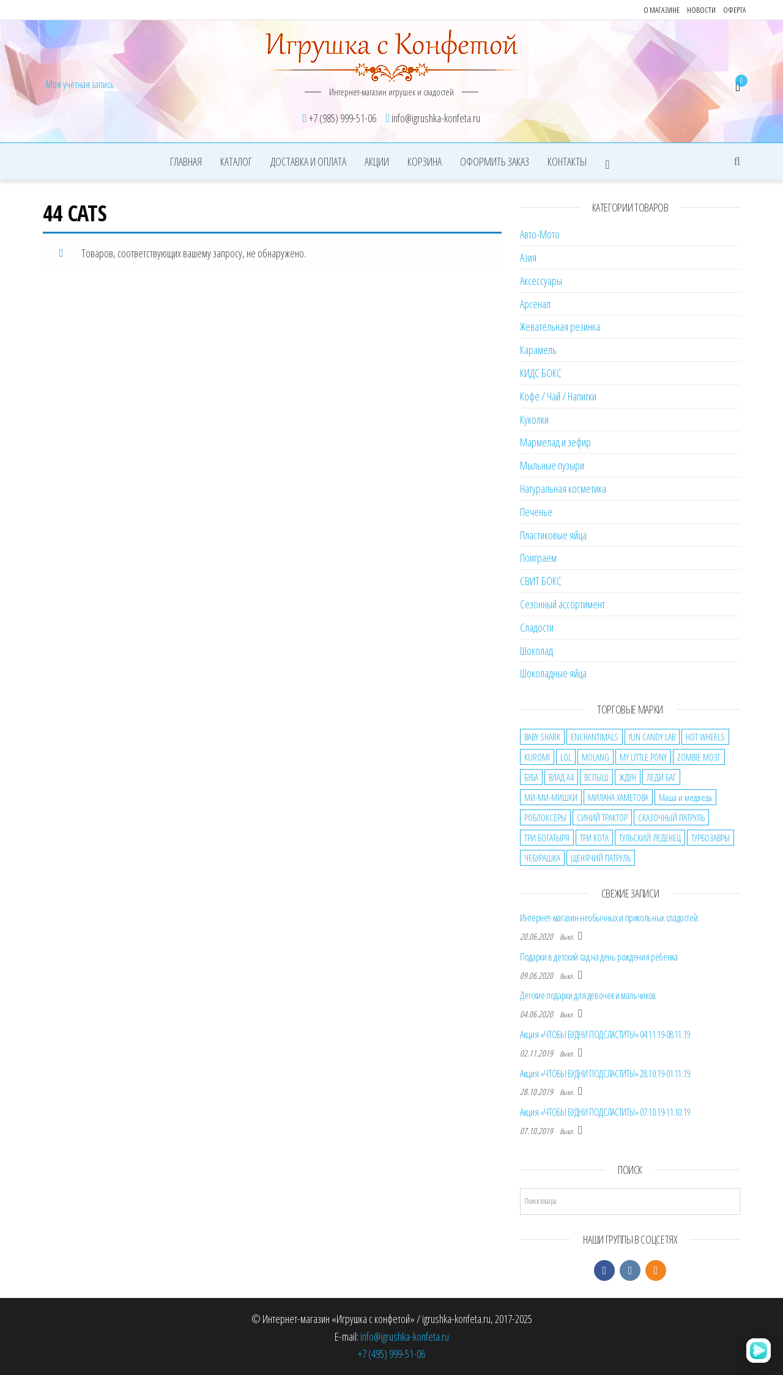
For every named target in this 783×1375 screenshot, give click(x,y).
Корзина (424, 161)
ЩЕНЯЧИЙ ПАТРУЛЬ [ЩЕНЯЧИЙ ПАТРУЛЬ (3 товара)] (601, 858)
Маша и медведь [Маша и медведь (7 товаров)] (685, 797)
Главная (186, 161)
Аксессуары (541, 280)
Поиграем (538, 557)
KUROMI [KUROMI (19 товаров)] (537, 757)
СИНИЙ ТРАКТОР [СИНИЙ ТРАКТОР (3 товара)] (602, 817)
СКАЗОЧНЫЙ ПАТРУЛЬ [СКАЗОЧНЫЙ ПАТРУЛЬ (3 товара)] (671, 817)
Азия (528, 257)
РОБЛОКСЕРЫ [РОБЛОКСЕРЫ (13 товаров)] (545, 817)
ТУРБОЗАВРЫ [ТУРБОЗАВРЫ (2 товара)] (710, 837)
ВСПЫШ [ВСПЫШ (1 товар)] (596, 777)
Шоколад (536, 650)
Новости (701, 9)
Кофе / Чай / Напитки (558, 396)
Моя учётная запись (80, 84)
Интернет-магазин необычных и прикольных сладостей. (609, 917)
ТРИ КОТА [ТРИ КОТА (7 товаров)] (594, 837)
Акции (377, 161)
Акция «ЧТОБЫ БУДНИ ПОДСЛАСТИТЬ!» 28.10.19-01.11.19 (605, 1073)
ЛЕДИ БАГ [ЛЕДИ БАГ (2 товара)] (661, 777)
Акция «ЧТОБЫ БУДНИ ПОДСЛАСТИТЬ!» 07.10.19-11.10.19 (605, 1112)
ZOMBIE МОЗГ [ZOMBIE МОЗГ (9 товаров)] (699, 757)
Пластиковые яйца (553, 535)
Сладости (537, 627)
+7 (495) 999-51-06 (391, 1353)
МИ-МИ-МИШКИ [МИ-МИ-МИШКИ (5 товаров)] (550, 797)
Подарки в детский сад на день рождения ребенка (598, 957)
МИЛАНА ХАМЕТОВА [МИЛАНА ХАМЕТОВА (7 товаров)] (618, 797)
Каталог (236, 161)
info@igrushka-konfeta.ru (404, 1336)
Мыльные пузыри (552, 465)
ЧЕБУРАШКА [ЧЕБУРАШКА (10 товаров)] (542, 858)
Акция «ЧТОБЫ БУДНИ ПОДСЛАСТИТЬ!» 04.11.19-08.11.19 (605, 1034)
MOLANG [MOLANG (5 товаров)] (595, 757)
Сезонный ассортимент (562, 604)
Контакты (567, 161)
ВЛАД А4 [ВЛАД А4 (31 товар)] (561, 777)
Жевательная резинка (560, 326)
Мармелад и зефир (555, 442)
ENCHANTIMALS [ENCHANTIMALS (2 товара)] (594, 737)
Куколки (534, 419)
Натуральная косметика (563, 488)
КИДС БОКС (541, 373)
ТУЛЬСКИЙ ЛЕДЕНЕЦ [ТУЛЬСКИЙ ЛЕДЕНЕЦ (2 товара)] (650, 837)
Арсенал (535, 304)
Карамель (538, 349)
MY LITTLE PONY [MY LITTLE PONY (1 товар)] (643, 757)
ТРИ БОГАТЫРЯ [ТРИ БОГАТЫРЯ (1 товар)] (547, 837)
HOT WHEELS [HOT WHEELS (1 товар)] (705, 737)
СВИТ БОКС (541, 580)
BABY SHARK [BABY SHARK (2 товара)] (542, 737)
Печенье (536, 511)
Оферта (734, 9)
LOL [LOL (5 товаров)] (565, 757)
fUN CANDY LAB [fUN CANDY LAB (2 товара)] (652, 737)
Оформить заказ (494, 161)
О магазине (662, 9)
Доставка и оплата (308, 161)
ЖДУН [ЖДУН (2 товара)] (627, 777)
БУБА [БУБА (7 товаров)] (531, 777)
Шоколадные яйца (553, 673)
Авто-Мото (540, 234)
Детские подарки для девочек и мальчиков (588, 995)
